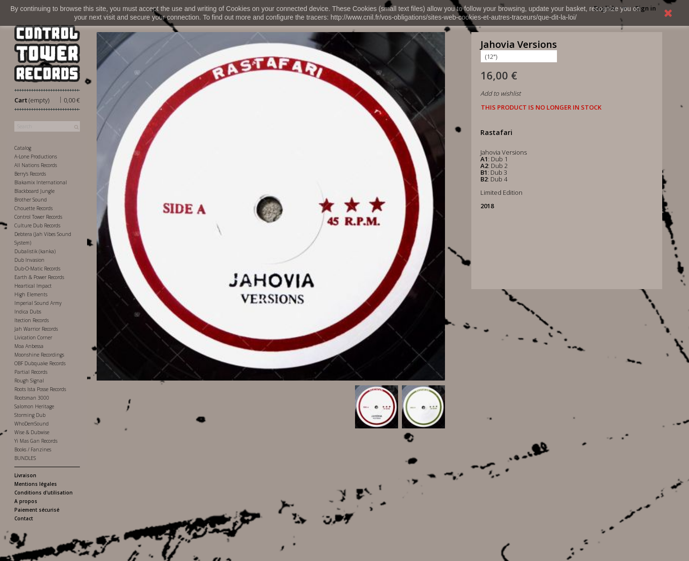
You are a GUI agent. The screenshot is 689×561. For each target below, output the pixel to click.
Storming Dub (29, 415)
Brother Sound (30, 199)
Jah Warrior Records (36, 328)
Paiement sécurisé (36, 509)
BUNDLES (25, 458)
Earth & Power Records (39, 277)
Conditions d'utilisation (43, 492)
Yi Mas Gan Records (35, 441)
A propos (25, 501)
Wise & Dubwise (31, 432)
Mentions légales (35, 484)
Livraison (25, 475)
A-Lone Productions (35, 156)
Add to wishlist (500, 93)
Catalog (22, 148)
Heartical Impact (33, 285)
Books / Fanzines (32, 449)
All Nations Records (35, 165)
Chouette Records (33, 208)
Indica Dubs (27, 311)
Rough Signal (29, 380)
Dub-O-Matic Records (37, 268)
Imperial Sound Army (38, 303)
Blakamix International (40, 182)
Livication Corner (33, 337)
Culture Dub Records (37, 225)
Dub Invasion (29, 260)
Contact (23, 518)
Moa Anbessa (29, 346)
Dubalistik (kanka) (35, 251)
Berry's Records (30, 173)
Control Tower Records (38, 216)
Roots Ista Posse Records (40, 389)
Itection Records (31, 320)
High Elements (30, 294)
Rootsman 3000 (31, 397)
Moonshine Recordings (39, 354)
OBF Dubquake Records (40, 363)
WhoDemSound (31, 423)
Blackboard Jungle (34, 191)
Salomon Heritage (34, 406)
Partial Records (30, 372)
